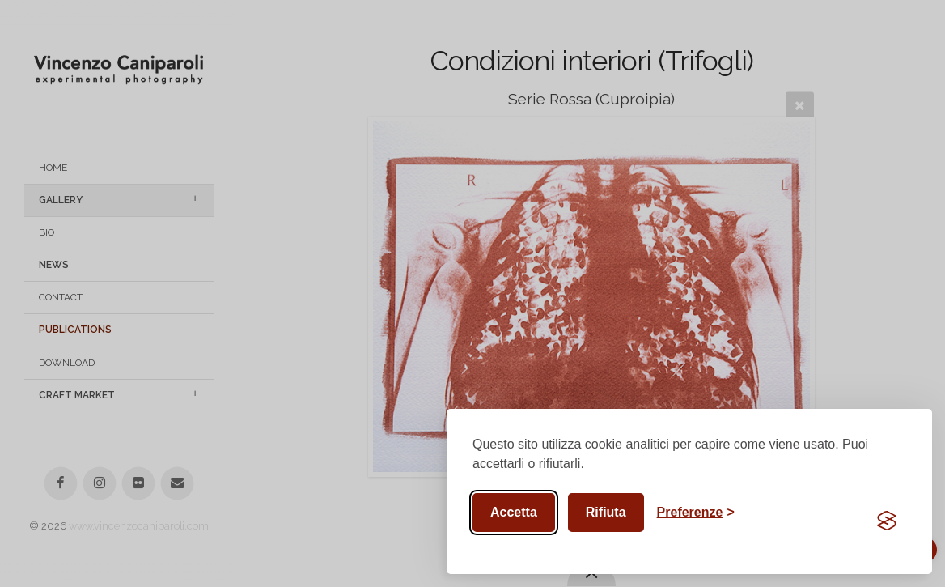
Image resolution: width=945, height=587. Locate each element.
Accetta (513, 512)
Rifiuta (606, 512)
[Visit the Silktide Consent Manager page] (886, 520)
